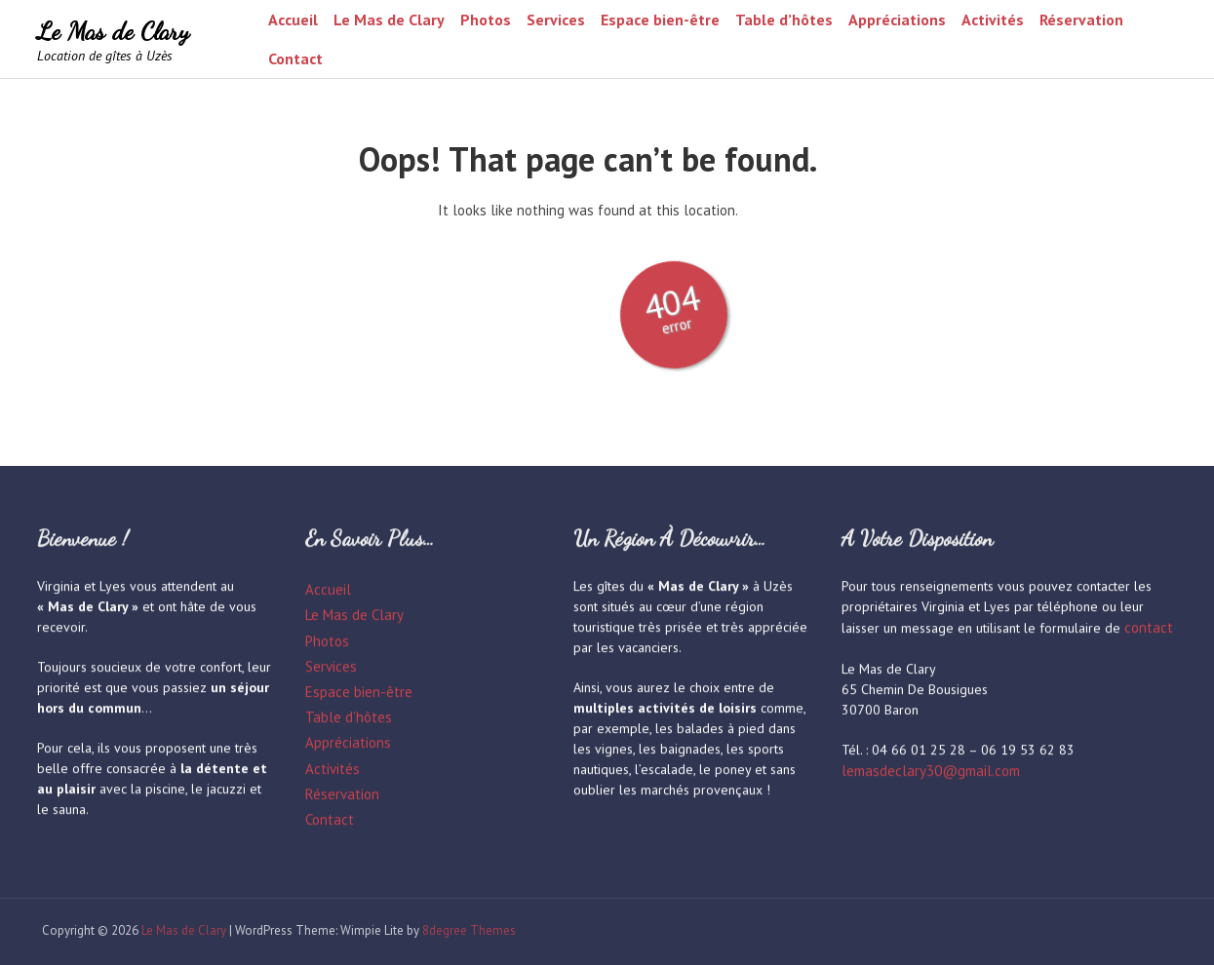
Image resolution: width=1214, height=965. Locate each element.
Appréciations (897, 19)
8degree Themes (463, 930)
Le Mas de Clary (113, 31)
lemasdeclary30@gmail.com (931, 771)
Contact (295, 58)
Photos (485, 19)
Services (556, 19)
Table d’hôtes (784, 19)
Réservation (1081, 19)
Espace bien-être (660, 19)
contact (1148, 628)
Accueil (293, 19)
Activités (992, 19)
